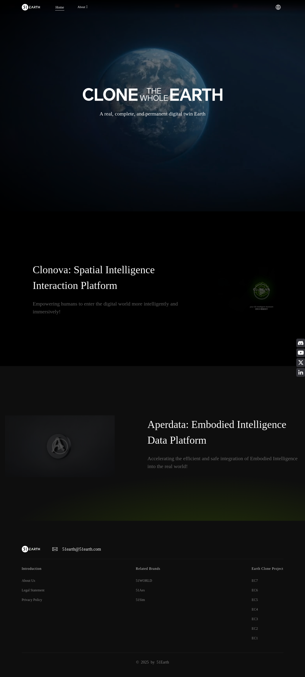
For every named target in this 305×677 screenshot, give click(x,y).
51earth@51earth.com (81, 549)
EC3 (255, 619)
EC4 (255, 609)
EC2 (255, 628)
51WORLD (144, 580)
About (81, 7)
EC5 (255, 600)
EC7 (255, 580)
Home (59, 7)
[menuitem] (59, 7)
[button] (278, 6)
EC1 (255, 638)
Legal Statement (33, 590)
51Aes (140, 590)
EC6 (255, 590)
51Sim (140, 600)
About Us (28, 580)
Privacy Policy (32, 600)
